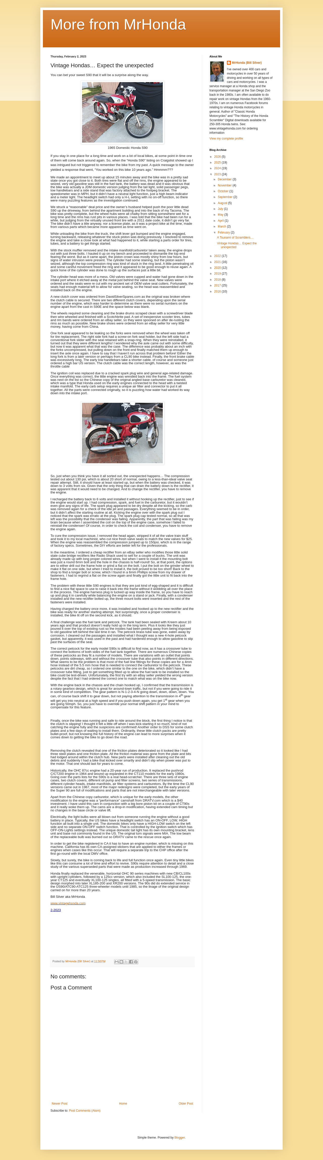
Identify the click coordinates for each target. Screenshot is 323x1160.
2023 (218, 174)
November (225, 185)
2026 (218, 156)
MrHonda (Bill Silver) (247, 62)
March (222, 226)
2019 (218, 273)
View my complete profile (226, 138)
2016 (218, 291)
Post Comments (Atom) (84, 1110)
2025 (218, 162)
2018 (218, 279)
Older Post (186, 1103)
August (223, 203)
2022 (218, 256)
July (221, 209)
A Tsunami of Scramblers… (235, 237)
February (224, 232)
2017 (218, 285)
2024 (218, 168)
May (221, 214)
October (223, 191)
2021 (218, 262)
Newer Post (59, 1103)
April (221, 220)
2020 (218, 268)
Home (123, 1103)
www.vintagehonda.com (68, 903)
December (225, 179)
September (225, 197)
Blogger (179, 1137)
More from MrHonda (118, 24)
